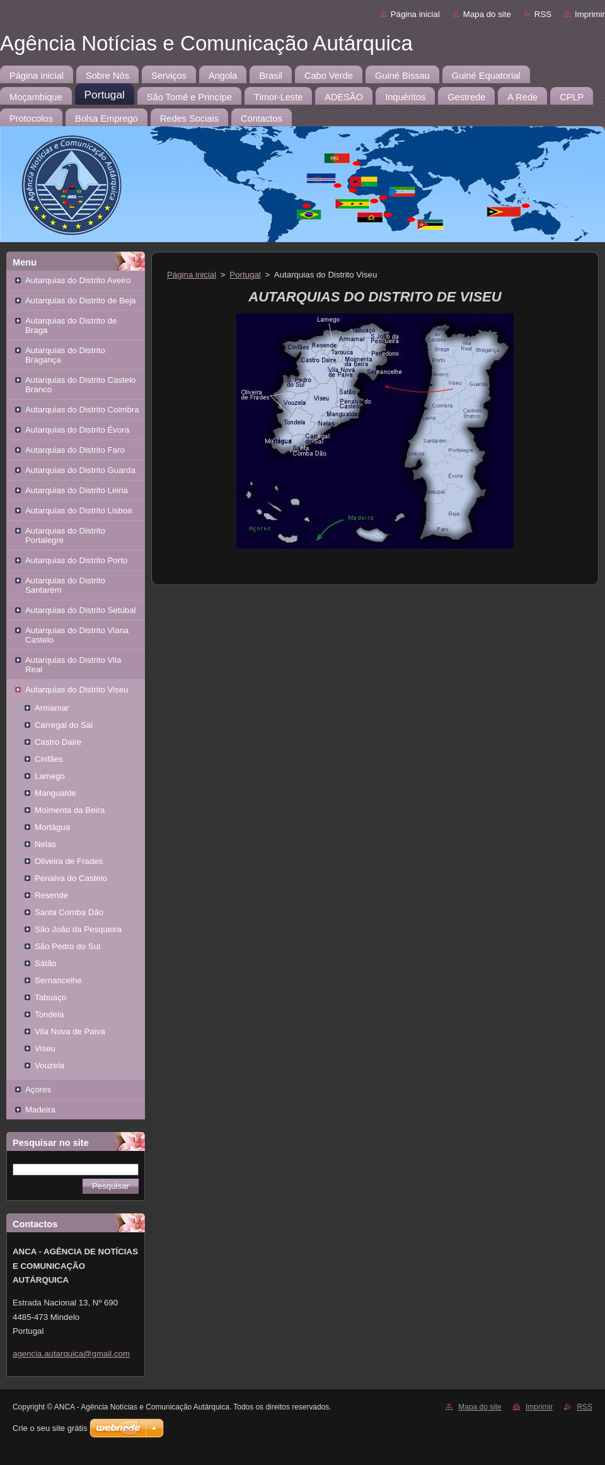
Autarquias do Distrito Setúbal (80, 610)
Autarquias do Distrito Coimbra (82, 409)
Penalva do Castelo (71, 878)
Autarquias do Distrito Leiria (76, 490)
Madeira (40, 1109)
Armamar (52, 708)
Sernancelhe (58, 980)
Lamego (50, 776)
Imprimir (590, 14)
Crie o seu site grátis (50, 1428)
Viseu (45, 1048)
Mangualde (55, 793)
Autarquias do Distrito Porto (76, 560)
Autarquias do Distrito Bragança (65, 355)
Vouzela (49, 1065)
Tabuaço (50, 997)
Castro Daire (58, 742)
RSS (542, 14)
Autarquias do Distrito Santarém (65, 585)
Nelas (45, 844)
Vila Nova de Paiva (70, 1031)
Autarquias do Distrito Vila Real (73, 664)
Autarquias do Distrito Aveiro (77, 280)
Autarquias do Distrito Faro (75, 450)
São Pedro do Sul (67, 946)
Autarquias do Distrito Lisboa (78, 510)
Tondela (49, 1014)
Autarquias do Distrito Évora (77, 430)
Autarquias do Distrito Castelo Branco (80, 384)
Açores (38, 1089)
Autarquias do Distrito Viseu (76, 689)
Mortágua (52, 827)
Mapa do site (487, 14)
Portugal (244, 274)
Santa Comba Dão (69, 912)
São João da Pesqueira (78, 929)
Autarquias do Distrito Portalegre (65, 535)
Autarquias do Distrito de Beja (80, 300)
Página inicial (415, 14)
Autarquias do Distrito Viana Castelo (77, 635)
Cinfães (49, 759)
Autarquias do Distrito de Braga (71, 325)
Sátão (46, 963)
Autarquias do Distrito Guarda (80, 470)
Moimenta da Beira (70, 810)
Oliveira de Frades (69, 861)
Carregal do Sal (64, 725)
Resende (51, 895)
